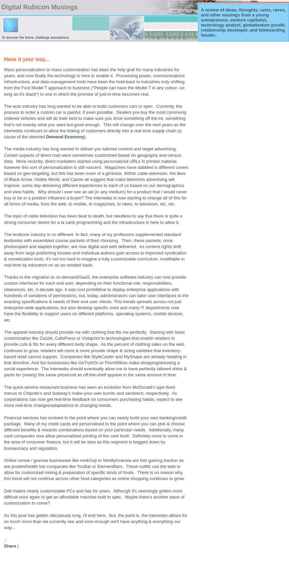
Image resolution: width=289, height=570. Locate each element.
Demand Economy (65, 136)
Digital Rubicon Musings (39, 7)
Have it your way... (26, 59)
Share (10, 546)
